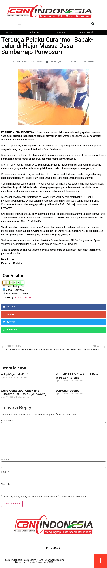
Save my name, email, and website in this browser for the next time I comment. (46, 496)
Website (5, 484)
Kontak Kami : (53, 548)
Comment (7, 420)
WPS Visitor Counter (22, 297)
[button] (19, 24)
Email (5, 472)
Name (5, 459)
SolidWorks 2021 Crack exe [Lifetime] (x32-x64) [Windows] (23, 392)
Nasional (61, 32)
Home (9, 32)
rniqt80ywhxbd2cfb (15, 374)
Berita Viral (34, 32)
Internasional (86, 32)
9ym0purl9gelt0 (67, 390)
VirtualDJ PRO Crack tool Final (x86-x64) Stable (77, 376)
